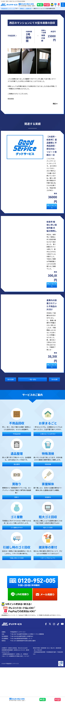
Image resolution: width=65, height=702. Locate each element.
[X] (50, 653)
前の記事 (11, 386)
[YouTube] (62, 653)
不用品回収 (11, 39)
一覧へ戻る (32, 386)
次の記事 (54, 386)
